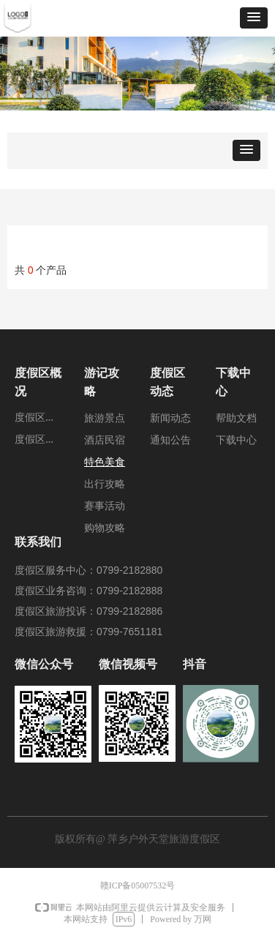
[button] (254, 18)
